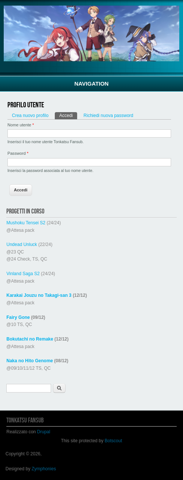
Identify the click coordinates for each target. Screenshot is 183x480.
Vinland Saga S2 (23, 273)
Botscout (113, 440)
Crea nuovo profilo (30, 115)
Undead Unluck (21, 244)
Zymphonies (44, 468)
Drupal (43, 431)
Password (17, 153)
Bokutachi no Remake (29, 339)
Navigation (92, 83)
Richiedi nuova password (108, 115)
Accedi (68, 115)
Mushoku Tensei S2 (25, 222)
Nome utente (20, 125)
